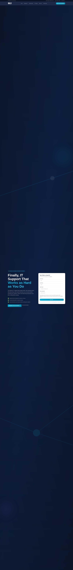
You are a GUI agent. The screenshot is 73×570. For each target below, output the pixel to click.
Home (22, 3)
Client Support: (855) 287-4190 (50, 0)
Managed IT (26, 3)
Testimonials (45, 3)
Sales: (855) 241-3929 (57, 0)
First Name (41, 278)
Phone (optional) (42, 291)
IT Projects (36, 3)
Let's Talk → (52, 299)
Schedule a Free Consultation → (14, 305)
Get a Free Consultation (60, 3)
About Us (40, 3)
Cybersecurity (31, 3)
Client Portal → (63, 0)
